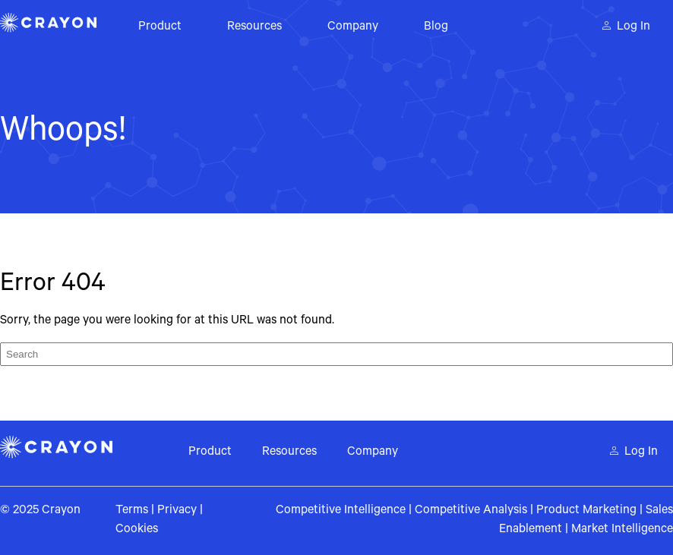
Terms (131, 511)
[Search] (336, 354)
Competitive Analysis (471, 511)
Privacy (177, 511)
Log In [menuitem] (633, 27)
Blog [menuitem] (436, 27)
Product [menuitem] (160, 27)
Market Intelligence (622, 530)
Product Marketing (586, 511)
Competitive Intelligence (341, 511)
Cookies (136, 530)
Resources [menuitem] (254, 27)
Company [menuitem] (352, 27)
